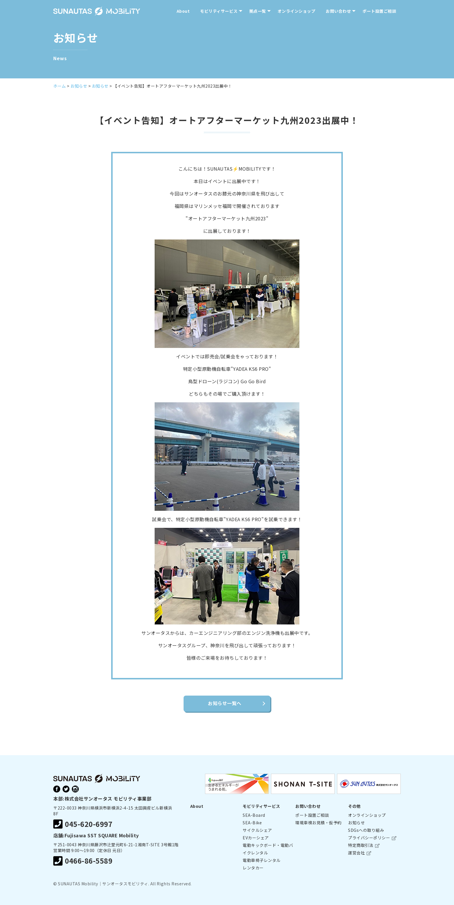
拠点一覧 (257, 11)
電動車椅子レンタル (262, 860)
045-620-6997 (82, 824)
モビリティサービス (219, 11)
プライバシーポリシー (369, 838)
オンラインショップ (297, 11)
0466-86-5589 (82, 861)
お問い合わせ (338, 11)
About (183, 11)
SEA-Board (254, 815)
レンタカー (253, 868)
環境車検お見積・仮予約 (318, 822)
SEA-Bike (252, 822)
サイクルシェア (257, 830)
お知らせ (356, 822)
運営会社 (356, 853)
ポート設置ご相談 (379, 11)
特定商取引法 (360, 845)
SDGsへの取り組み (366, 830)
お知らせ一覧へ (224, 703)
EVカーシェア (256, 838)
